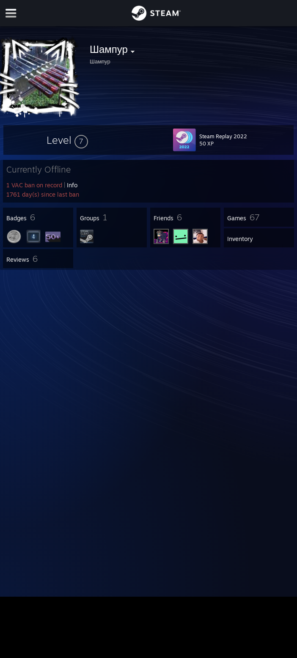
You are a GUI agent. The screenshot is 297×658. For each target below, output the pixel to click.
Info (72, 185)
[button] (67, 140)
